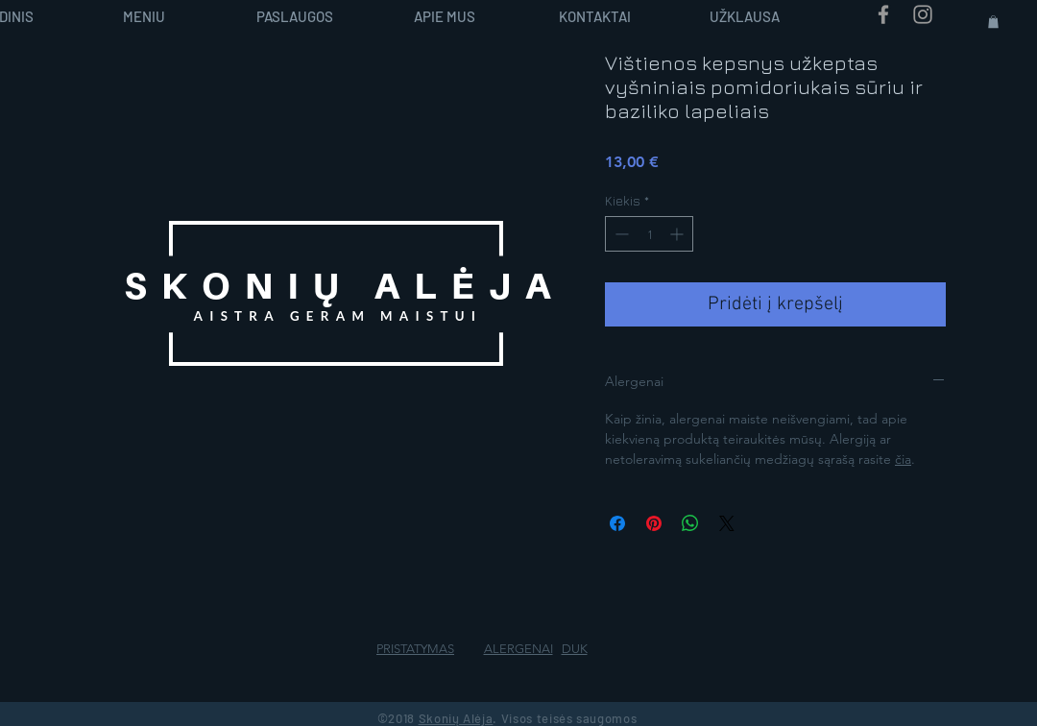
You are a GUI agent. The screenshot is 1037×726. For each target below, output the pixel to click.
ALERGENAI (518, 648)
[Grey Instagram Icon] (922, 14)
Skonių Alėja (456, 718)
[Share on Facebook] (617, 523)
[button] (993, 21)
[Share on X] (726, 523)
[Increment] (678, 234)
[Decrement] (620, 234)
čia (903, 459)
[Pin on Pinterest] (653, 523)
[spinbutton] (649, 234)
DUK (575, 648)
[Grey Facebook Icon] (883, 14)
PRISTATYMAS (415, 648)
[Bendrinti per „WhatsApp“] (690, 523)
